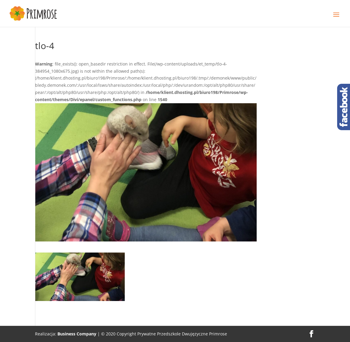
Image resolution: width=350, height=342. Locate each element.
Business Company (76, 334)
